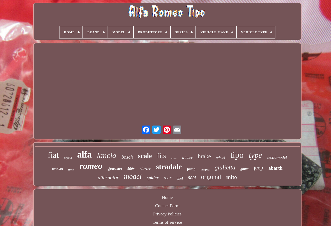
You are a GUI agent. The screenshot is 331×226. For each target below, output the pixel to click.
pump (191, 169)
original (211, 176)
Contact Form (167, 205)
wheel (220, 157)
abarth (275, 168)
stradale (169, 166)
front (71, 169)
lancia (106, 155)
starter (145, 168)
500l (192, 177)
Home (167, 197)
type (255, 155)
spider (153, 177)
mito (231, 177)
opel (180, 178)
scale (145, 156)
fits (161, 156)
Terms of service (167, 222)
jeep (258, 167)
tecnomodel (277, 157)
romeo (90, 166)
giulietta (225, 167)
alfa (84, 155)
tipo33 (68, 158)
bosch (127, 157)
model (132, 176)
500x (131, 169)
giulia (244, 169)
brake (204, 156)
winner (187, 157)
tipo (237, 155)
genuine (115, 168)
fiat (53, 155)
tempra (205, 169)
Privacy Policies (167, 214)
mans (174, 158)
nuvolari (57, 169)
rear (167, 177)
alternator (108, 177)
